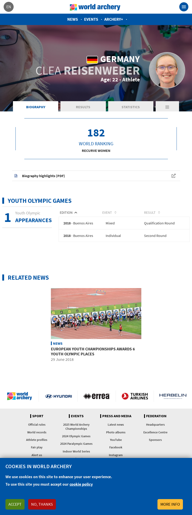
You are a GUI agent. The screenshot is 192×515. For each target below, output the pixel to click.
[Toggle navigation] (183, 6)
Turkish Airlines (135, 396)
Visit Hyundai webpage (58, 396)
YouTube (116, 440)
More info (170, 504)
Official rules (36, 424)
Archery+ (113, 19)
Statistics (131, 107)
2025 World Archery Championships (76, 426)
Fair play (36, 447)
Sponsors (155, 440)
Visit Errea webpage (96, 396)
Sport (37, 416)
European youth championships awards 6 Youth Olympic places (93, 351)
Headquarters (155, 424)
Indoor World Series (76, 451)
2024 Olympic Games (76, 436)
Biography (35, 107)
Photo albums (115, 432)
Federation (156, 416)
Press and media (116, 416)
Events (91, 19)
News (72, 19)
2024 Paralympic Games (76, 444)
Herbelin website (173, 396)
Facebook (115, 447)
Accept (15, 504)
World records (36, 432)
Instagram (116, 455)
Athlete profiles (36, 440)
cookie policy (81, 484)
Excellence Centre (155, 432)
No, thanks (42, 504)
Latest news (116, 424)
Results (83, 107)
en (8, 6)
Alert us (37, 455)
